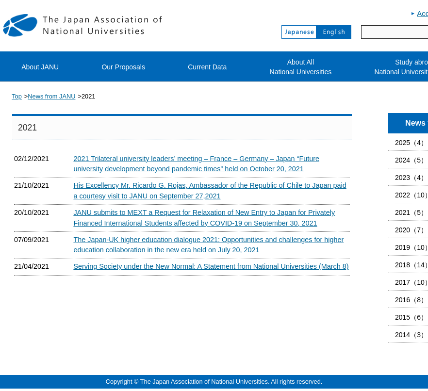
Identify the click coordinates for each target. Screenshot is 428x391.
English (333, 32)
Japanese (298, 32)
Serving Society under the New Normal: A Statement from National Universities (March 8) (210, 266)
